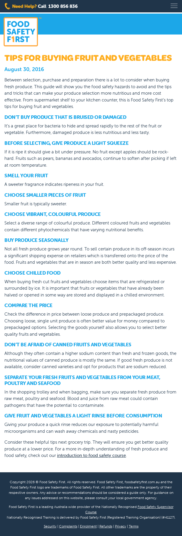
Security (50, 526)
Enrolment (88, 526)
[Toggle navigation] (174, 6)
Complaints (68, 526)
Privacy (120, 526)
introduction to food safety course (91, 455)
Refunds (105, 526)
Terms (133, 526)
